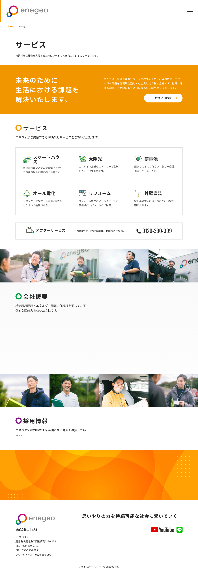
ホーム (10, 26)
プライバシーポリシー (90, 568)
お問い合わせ (163, 98)
